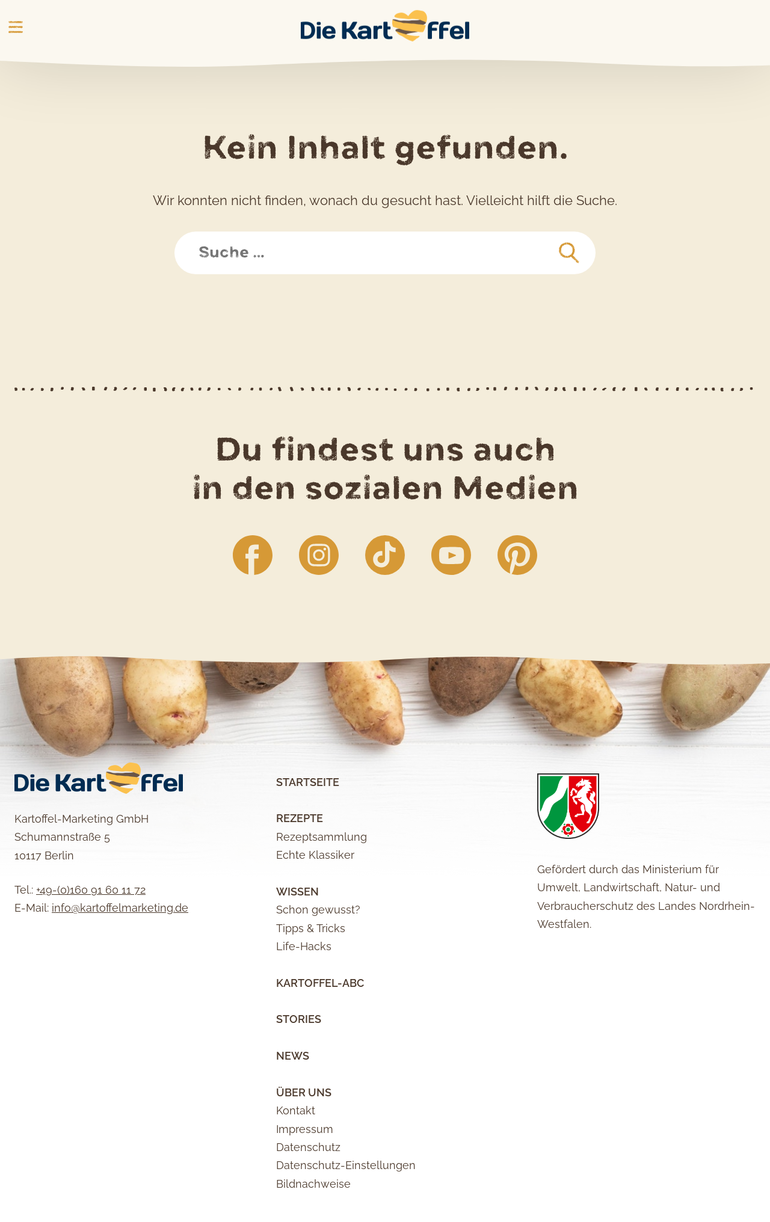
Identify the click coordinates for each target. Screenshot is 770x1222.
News (292, 1055)
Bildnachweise (313, 1183)
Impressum (304, 1129)
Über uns (303, 1092)
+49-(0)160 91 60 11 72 (91, 889)
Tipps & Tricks (310, 928)
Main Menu (15, 27)
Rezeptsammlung (321, 837)
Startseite (307, 782)
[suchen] (569, 252)
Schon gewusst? (318, 909)
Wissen (297, 891)
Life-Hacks (303, 946)
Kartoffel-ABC (320, 983)
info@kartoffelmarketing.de (120, 907)
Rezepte (299, 818)
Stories (298, 1019)
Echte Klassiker (315, 855)
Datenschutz (308, 1147)
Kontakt (295, 1110)
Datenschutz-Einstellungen (346, 1165)
